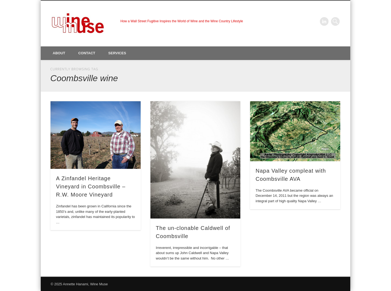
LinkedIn (324, 21)
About (59, 53)
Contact (86, 53)
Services (117, 53)
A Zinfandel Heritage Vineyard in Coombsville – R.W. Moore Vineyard (90, 186)
